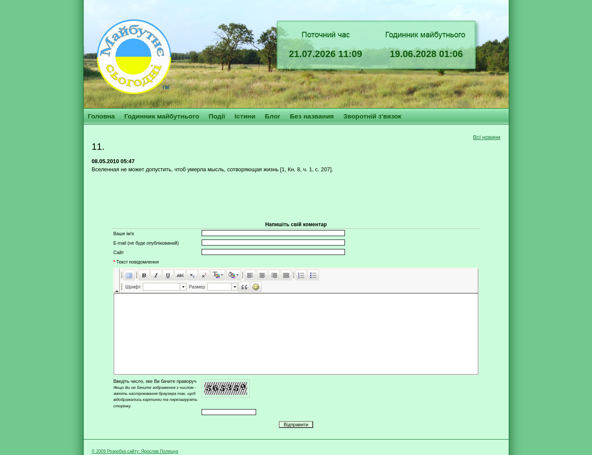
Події (216, 116)
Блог (272, 116)
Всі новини (487, 137)
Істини (245, 116)
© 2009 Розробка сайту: (116, 451)
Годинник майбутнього (161, 116)
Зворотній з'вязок (372, 116)
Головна (101, 116)
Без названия (312, 116)
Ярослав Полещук (159, 451)
